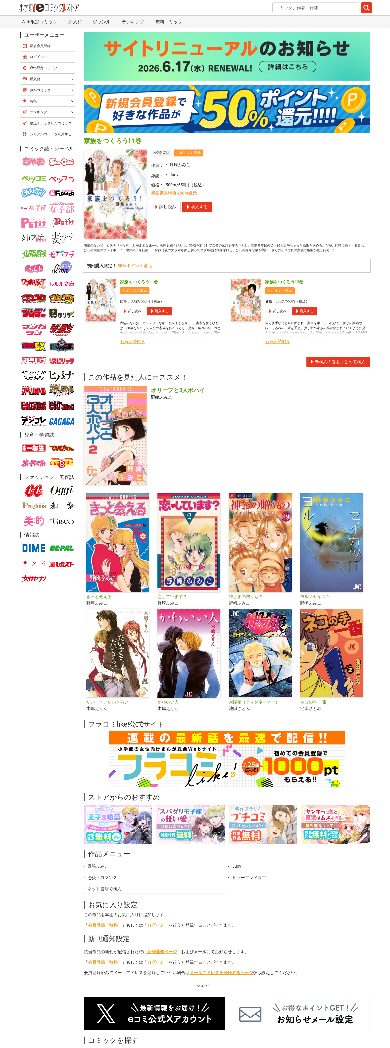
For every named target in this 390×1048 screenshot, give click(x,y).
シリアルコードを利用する (51, 134)
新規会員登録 (40, 46)
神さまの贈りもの (246, 605)
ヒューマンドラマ (249, 886)
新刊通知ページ (162, 960)
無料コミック (168, 21)
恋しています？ (172, 605)
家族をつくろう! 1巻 (139, 291)
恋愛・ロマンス (102, 886)
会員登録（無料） (105, 934)
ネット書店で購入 (104, 898)
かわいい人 (168, 711)
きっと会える (99, 605)
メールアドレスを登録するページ (221, 981)
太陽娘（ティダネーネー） (254, 711)
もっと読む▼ (132, 350)
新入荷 (75, 21)
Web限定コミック (39, 21)
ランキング (133, 21)
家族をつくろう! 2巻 (284, 291)
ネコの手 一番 (313, 711)
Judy (173, 174)
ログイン (155, 934)
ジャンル (102, 21)
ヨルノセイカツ (315, 605)
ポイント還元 (190, 153)
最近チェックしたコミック (51, 123)
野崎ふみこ (180, 164)
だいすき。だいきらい (107, 711)
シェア (202, 994)
